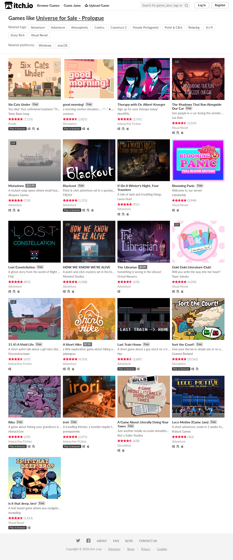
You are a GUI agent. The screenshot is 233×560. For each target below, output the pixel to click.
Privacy (145, 549)
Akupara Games (18, 195)
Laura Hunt (124, 199)
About (102, 541)
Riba (11, 422)
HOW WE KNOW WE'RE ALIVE (86, 267)
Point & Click (173, 27)
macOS (62, 45)
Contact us (148, 541)
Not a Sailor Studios (130, 435)
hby (119, 354)
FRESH (67, 195)
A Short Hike (72, 344)
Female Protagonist (145, 27)
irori (66, 422)
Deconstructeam (19, 354)
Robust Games (181, 431)
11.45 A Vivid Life (21, 344)
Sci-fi (209, 27)
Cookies (162, 549)
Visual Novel (39, 35)
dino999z (123, 114)
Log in (202, 5)
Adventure (38, 27)
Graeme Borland (182, 354)
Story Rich (18, 35)
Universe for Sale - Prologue (70, 18)
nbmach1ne (16, 431)
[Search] (186, 5)
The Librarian (127, 267)
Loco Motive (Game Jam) (190, 422)
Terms (131, 549)
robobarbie (179, 195)
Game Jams (72, 5)
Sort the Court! (183, 344)
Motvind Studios (73, 276)
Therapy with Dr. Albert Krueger (141, 104)
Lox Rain (177, 117)
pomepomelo (71, 431)
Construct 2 (119, 27)
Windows (45, 45)
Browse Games (48, 5)
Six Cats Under (19, 104)
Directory (114, 549)
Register (220, 5)
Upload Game (97, 5)
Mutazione (16, 186)
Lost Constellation (21, 267)
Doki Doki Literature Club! (191, 267)
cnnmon (68, 114)
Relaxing (194, 27)
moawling (14, 512)
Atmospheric (79, 27)
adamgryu (69, 354)
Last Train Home (129, 344)
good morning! (73, 104)
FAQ (116, 541)
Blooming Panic (183, 186)
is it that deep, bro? (22, 503)
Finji (11, 276)
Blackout (69, 186)
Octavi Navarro (127, 276)
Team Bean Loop (18, 114)
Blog (129, 541)
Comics (99, 27)
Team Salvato (180, 276)
